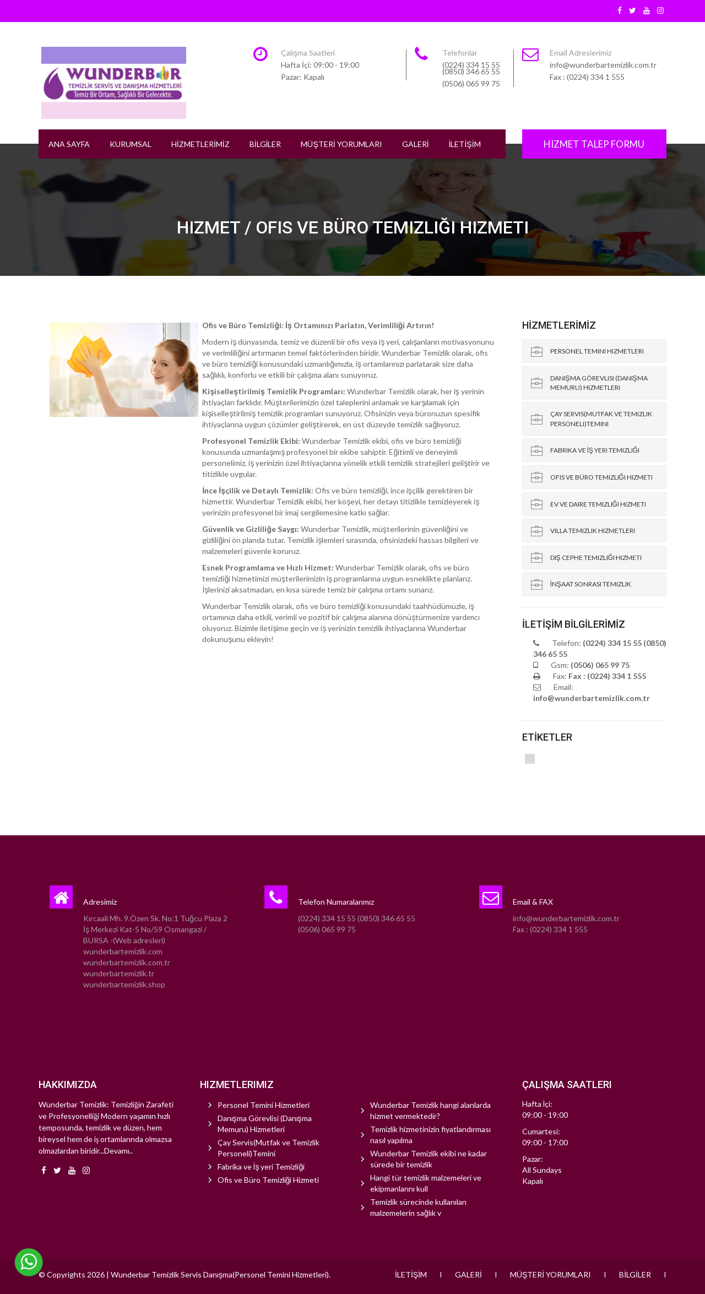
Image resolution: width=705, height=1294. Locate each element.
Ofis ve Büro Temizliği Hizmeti (601, 477)
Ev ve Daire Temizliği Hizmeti (598, 504)
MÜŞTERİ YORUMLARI (341, 144)
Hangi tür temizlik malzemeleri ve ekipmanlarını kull (425, 1183)
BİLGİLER (265, 144)
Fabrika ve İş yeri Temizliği (595, 450)
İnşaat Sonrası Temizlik (590, 584)
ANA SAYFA (69, 144)
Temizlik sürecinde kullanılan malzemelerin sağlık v (418, 1207)
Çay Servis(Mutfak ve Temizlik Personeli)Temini (601, 418)
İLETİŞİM (465, 144)
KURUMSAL (130, 144)
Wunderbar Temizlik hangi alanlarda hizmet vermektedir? (430, 1110)
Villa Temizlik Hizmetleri (592, 530)
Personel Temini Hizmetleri (597, 351)
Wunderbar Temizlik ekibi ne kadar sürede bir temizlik (428, 1159)
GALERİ (415, 144)
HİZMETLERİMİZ (200, 144)
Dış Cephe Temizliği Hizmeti (596, 557)
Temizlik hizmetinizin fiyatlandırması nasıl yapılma (430, 1134)
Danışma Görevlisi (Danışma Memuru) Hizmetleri (599, 383)
